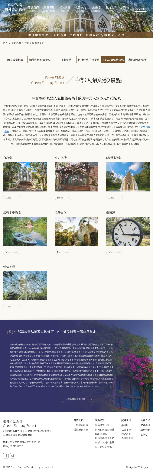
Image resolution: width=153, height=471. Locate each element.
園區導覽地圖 (15, 60)
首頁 (5, 43)
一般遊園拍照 (81, 425)
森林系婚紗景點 (137, 60)
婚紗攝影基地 (81, 429)
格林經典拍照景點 (88, 60)
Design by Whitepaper (138, 467)
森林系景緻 (127, 438)
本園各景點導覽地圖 (75, 399)
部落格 (125, 9)
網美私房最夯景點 (40, 60)
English (140, 8)
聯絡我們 (111, 9)
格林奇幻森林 (51, 106)
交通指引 (95, 9)
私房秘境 (126, 429)
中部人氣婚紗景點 (34, 43)
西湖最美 (126, 433)
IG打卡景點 (64, 60)
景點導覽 (16, 43)
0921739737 (16, 446)
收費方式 (80, 9)
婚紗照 (124, 425)
